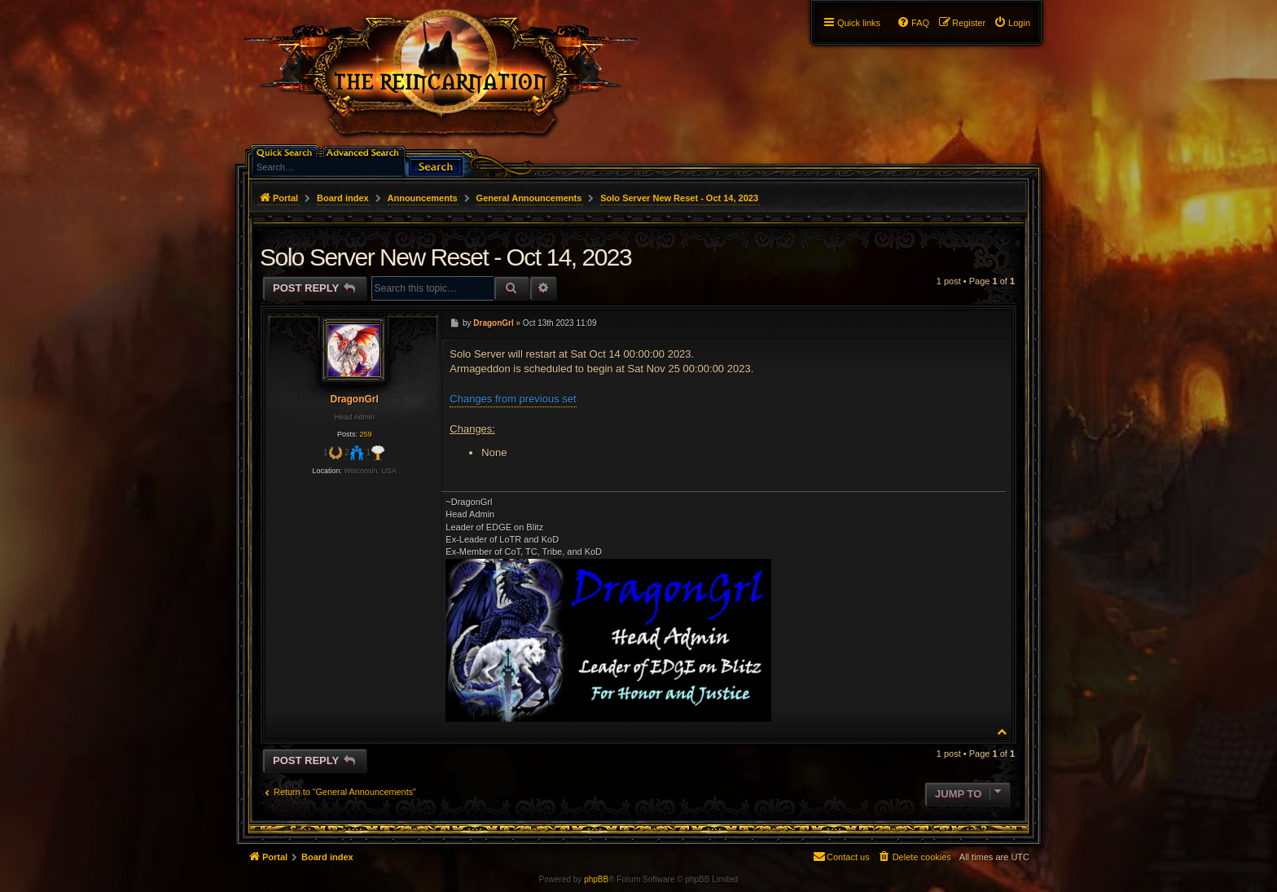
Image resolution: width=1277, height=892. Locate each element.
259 (365, 434)
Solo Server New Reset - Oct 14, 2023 (679, 198)
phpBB (596, 879)
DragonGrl (354, 399)
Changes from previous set (513, 399)
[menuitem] (1012, 23)
